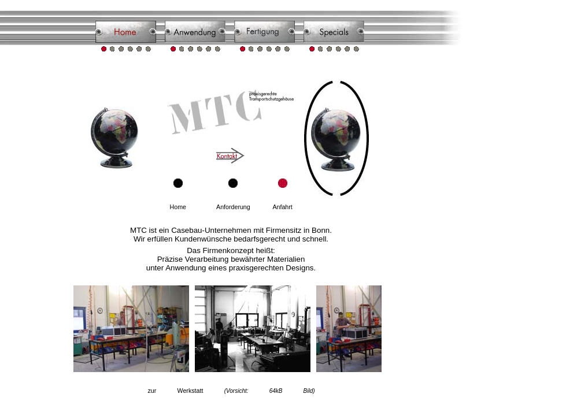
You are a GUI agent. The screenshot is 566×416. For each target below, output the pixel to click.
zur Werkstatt (231, 390)
